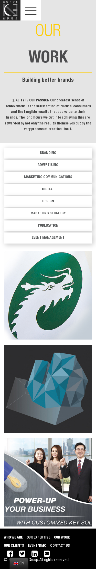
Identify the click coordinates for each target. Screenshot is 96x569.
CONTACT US (60, 546)
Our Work (62, 538)
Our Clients (14, 546)
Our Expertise (38, 538)
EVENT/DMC (37, 546)
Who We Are (13, 538)
